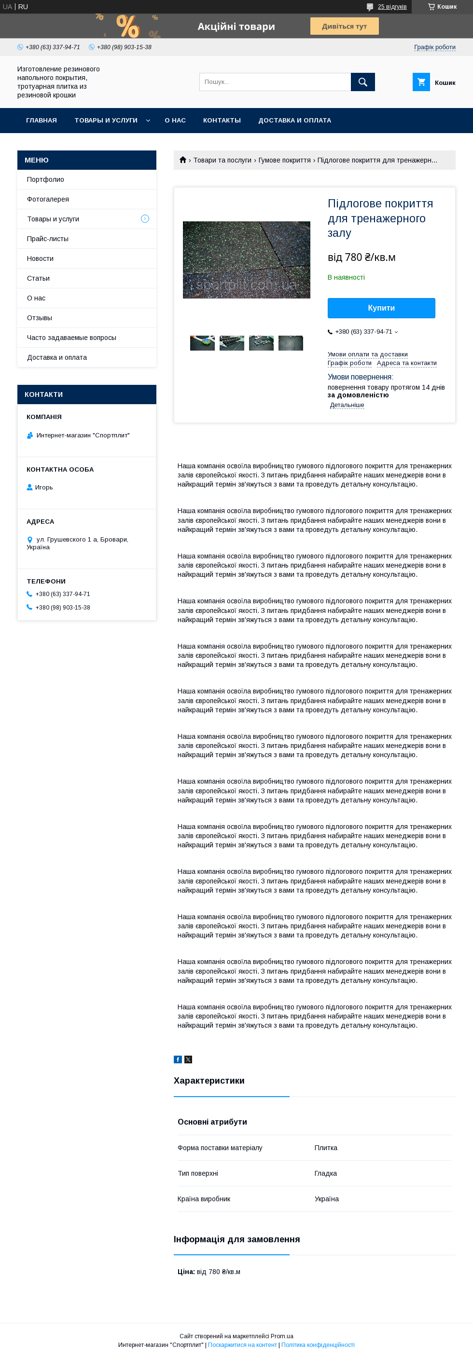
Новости (40, 258)
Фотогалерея (48, 199)
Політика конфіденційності (318, 1345)
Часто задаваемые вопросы (71, 337)
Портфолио (45, 179)
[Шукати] (363, 82)
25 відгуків (392, 6)
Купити (381, 308)
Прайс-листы (48, 239)
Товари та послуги (222, 160)
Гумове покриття (285, 160)
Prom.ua (282, 1336)
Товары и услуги (106, 120)
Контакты (222, 120)
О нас (175, 120)
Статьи (38, 278)
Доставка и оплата (294, 120)
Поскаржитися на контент (242, 1345)
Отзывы (39, 318)
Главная (41, 120)
